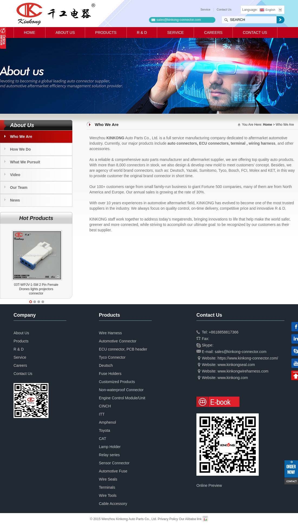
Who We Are (21, 136)
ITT (102, 414)
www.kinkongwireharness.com (243, 371)
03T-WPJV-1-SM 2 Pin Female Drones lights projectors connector (36, 289)
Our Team (18, 187)
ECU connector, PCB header (123, 349)
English (267, 9)
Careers (213, 32)
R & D (142, 32)
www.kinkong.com (233, 377)
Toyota (104, 430)
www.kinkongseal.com (236, 364)
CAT (102, 438)
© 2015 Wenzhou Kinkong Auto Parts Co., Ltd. (124, 519)
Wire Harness (110, 333)
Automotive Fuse (113, 471)
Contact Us (224, 9)
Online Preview (209, 485)
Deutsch (106, 365)
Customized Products (117, 382)
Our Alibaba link (190, 519)
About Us (65, 32)
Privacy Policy (168, 519)
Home (29, 32)
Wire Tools (107, 495)
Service (205, 9)
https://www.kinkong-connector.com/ (248, 358)
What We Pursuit (25, 162)
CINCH (105, 406)
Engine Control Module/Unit (122, 398)
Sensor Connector (114, 463)
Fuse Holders (110, 373)
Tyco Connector (112, 357)
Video (15, 175)
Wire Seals (108, 479)
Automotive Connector (118, 341)
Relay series (109, 455)
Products (105, 32)
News (15, 200)
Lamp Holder (110, 447)
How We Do (20, 149)
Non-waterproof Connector (121, 390)
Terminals (107, 487)
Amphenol (107, 422)
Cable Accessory (113, 503)
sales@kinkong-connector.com (179, 20)
